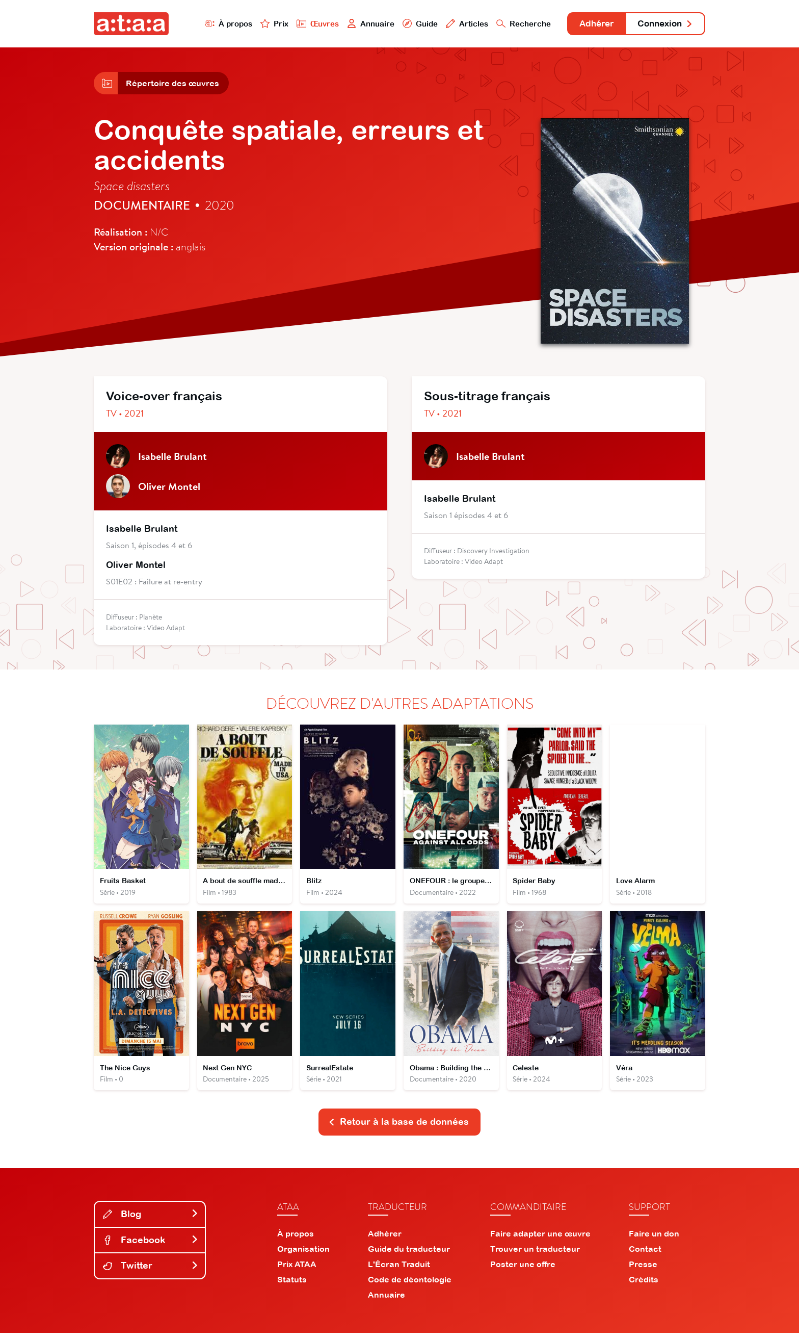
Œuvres (306, 24)
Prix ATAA (296, 1270)
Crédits (643, 1285)
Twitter (151, 1271)
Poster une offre (522, 1270)
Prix (263, 24)
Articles (456, 24)
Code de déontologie (409, 1285)
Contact (645, 1254)
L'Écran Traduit (399, 1270)
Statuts (292, 1285)
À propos (217, 24)
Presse (643, 1270)
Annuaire (360, 24)
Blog (151, 1220)
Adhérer (589, 24)
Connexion (663, 24)
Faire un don (654, 1239)
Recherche (513, 24)
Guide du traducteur (409, 1254)
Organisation (303, 1254)
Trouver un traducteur (535, 1254)
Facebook (151, 1245)
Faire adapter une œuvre (540, 1239)
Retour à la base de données (398, 1127)
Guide (409, 24)
